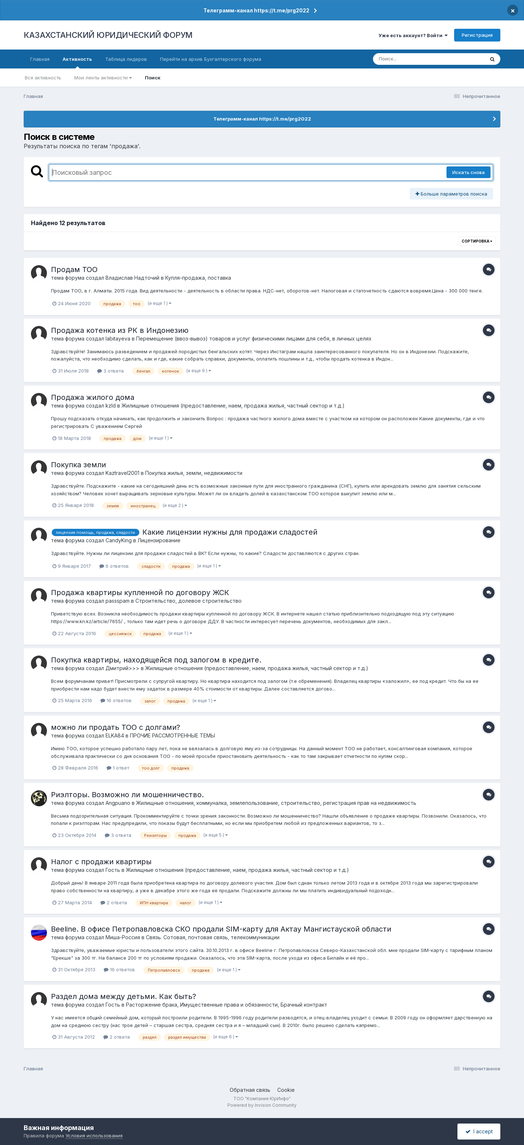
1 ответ (118, 768)
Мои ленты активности (103, 77)
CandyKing (119, 540)
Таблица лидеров (126, 59)
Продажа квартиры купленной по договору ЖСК (140, 592)
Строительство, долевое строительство (188, 601)
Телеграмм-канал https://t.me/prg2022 (256, 10)
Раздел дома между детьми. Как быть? (123, 996)
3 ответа (110, 371)
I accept (479, 1131)
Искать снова (468, 172)
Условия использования (94, 1135)
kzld (111, 405)
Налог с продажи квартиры (101, 861)
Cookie (286, 1090)
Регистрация (477, 35)
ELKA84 (115, 735)
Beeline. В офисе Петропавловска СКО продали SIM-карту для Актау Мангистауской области (221, 929)
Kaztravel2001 (122, 473)
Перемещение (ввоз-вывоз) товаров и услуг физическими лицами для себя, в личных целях (254, 338)
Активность (77, 62)
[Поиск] (415, 59)
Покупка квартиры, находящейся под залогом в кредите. (156, 660)
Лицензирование (159, 540)
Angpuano (118, 803)
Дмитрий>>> (122, 668)
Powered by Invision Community (262, 1105)
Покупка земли (78, 464)
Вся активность (43, 77)
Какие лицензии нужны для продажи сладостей (229, 532)
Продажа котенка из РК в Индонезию (119, 330)
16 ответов (116, 700)
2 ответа (113, 902)
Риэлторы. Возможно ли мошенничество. (127, 794)
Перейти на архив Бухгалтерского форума (210, 59)
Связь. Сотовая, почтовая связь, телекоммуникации (212, 937)
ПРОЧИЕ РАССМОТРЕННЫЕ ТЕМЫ (172, 735)
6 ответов (114, 566)
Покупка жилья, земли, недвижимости (193, 473)
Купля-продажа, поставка (198, 278)
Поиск (152, 77)
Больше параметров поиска (451, 194)
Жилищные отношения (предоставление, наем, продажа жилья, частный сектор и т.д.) (233, 405)
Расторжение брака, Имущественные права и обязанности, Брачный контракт (226, 1005)
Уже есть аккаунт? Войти (413, 35)
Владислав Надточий (132, 278)
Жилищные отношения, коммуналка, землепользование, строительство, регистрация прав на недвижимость (276, 803)
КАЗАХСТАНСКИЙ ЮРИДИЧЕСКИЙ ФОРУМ (108, 35)
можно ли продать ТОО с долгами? (115, 727)
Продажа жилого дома (92, 397)
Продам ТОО (74, 269)
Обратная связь (250, 1090)
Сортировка (477, 241)
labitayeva (118, 338)
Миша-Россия (123, 937)
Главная (39, 59)
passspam (118, 601)
